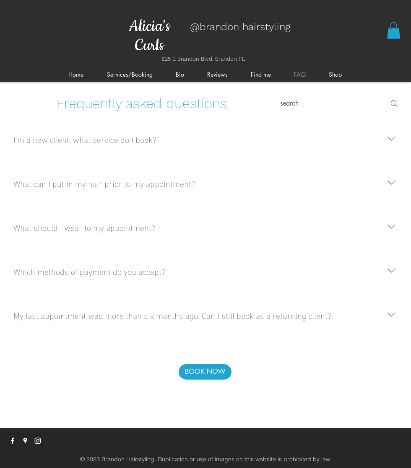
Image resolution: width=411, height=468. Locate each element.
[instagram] (38, 441)
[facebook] (12, 441)
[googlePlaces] (25, 441)
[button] (394, 30)
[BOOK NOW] (205, 372)
